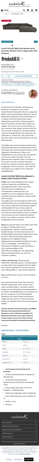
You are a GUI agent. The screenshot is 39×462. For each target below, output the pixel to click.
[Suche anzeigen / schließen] (23, 10)
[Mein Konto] (32, 10)
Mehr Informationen (25, 454)
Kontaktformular (20, 93)
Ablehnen (9, 459)
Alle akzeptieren (18, 459)
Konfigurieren (28, 459)
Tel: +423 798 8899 (6, 92)
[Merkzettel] (28, 10)
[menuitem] (4, 10)
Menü (4, 10)
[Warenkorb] (36, 10)
